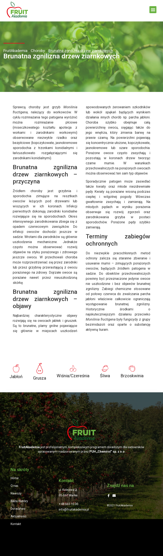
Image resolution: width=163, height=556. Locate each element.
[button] (152, 9)
